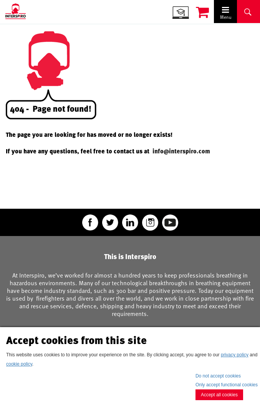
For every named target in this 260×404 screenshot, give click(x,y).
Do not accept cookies (218, 376)
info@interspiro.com (182, 151)
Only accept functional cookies (226, 384)
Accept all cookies (219, 394)
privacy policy (234, 354)
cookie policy (19, 364)
